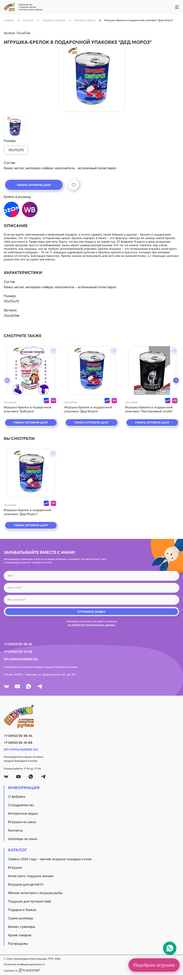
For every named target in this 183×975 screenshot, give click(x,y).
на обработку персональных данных (91, 624)
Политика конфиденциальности (24, 964)
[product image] (91, 78)
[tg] (39, 686)
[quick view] (31, 370)
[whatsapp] (28, 686)
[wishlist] (53, 351)
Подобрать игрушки (154, 965)
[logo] (91, 716)
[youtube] (17, 686)
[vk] (6, 686)
